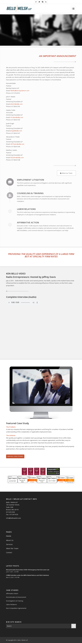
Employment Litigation (30, 179)
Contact (9, 552)
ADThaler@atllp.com (17, 144)
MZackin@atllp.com (17, 157)
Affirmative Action (28, 222)
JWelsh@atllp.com (16, 104)
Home (8, 536)
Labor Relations (26, 209)
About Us (9, 540)
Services (9, 544)
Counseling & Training (30, 193)
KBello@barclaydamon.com (19, 91)
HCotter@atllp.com (16, 117)
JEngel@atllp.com (16, 131)
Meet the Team (12, 548)
